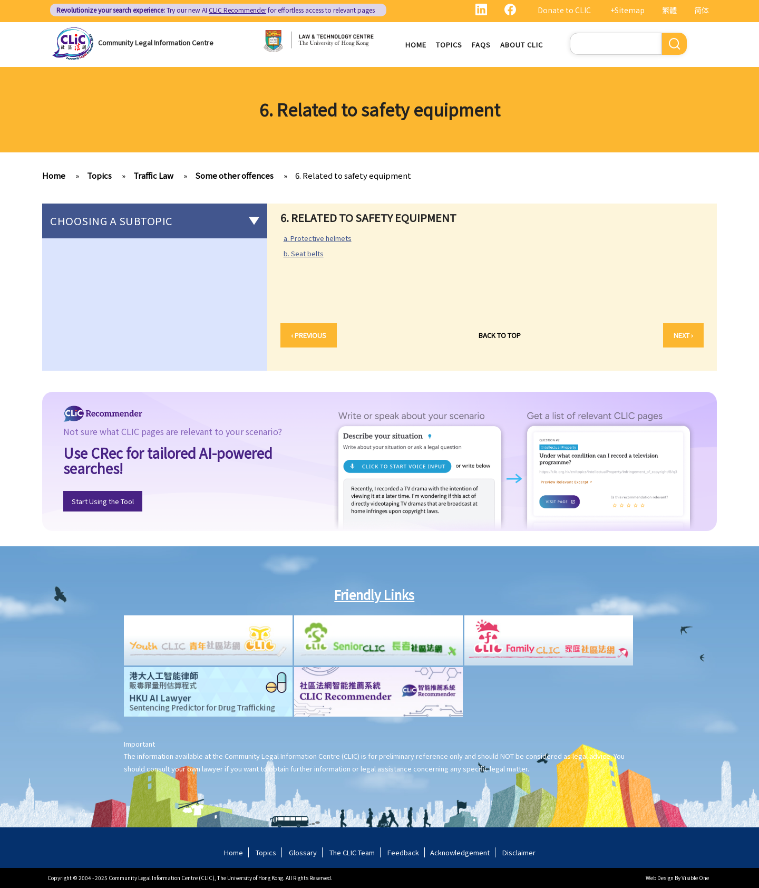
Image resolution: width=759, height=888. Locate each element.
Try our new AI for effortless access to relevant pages (215, 9)
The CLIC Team (352, 852)
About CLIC (521, 45)
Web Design (660, 878)
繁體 (669, 10)
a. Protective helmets (318, 238)
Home (415, 45)
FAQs (481, 45)
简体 (701, 10)
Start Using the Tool (103, 501)
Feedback (403, 852)
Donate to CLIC (564, 10)
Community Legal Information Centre (155, 42)
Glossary (303, 852)
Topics (449, 45)
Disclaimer (519, 852)
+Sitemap (627, 10)
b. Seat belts (308, 253)
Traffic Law (153, 175)
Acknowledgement (460, 852)
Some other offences (234, 175)
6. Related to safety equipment (353, 175)
